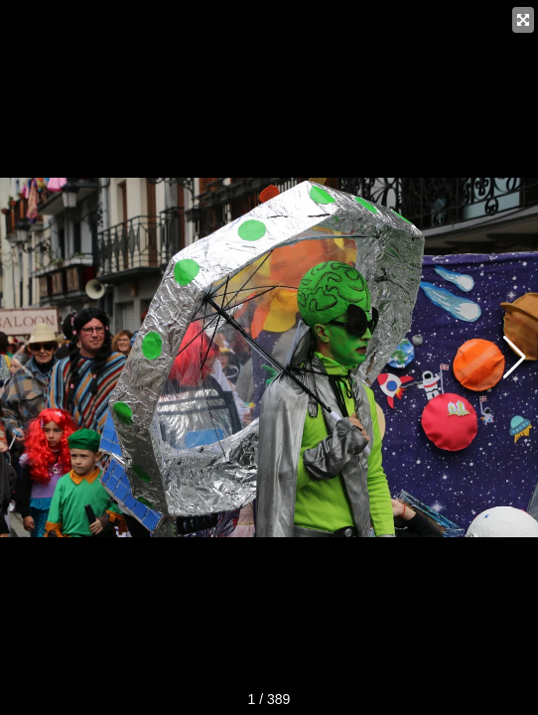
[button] (514, 357)
